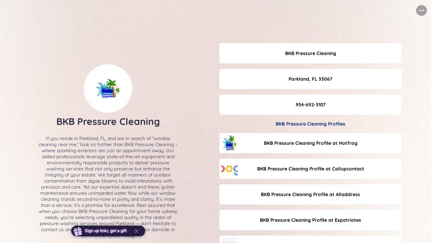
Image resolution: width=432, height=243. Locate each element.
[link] (310, 53)
